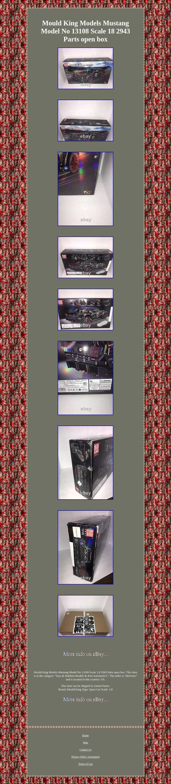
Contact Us (85, 749)
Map (85, 742)
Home (85, 735)
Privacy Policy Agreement (85, 756)
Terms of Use (85, 763)
